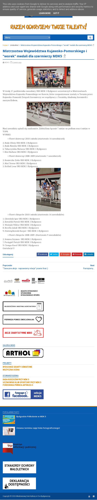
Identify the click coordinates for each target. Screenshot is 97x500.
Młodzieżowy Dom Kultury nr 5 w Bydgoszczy (33, 496)
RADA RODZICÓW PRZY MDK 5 (16, 380)
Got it (56, 13)
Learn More (45, 13)
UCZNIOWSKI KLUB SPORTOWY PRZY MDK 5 (22, 382)
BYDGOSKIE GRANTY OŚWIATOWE (17, 367)
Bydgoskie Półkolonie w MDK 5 (31, 416)
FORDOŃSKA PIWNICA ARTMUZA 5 (18, 385)
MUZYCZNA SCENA (11, 370)
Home (5, 45)
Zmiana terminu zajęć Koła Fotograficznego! (38, 428)
